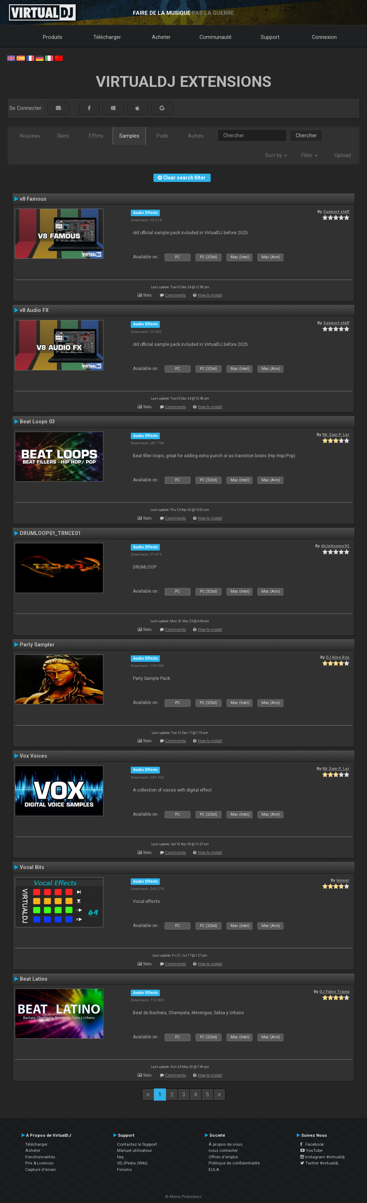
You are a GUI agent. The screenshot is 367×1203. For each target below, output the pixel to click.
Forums (124, 1169)
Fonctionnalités (40, 1156)
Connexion (324, 37)
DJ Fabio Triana (334, 991)
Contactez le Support (137, 1144)
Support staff (336, 211)
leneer (342, 880)
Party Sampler (37, 644)
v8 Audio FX (34, 310)
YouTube (311, 1150)
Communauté (216, 37)
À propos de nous (225, 1144)
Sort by (276, 155)
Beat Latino (34, 979)
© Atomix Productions (183, 1196)
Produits (52, 37)
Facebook (312, 1144)
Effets (96, 136)
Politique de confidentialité (234, 1163)
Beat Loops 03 (37, 421)
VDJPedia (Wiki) (132, 1163)
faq (120, 1156)
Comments (175, 295)
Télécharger (107, 37)
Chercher (306, 135)
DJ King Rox (337, 657)
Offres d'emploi (223, 1156)
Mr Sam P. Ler (335, 434)
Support (270, 37)
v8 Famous (33, 199)
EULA (214, 1169)
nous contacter (223, 1150)
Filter (309, 155)
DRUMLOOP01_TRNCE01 (50, 533)
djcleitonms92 (335, 545)
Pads (162, 136)
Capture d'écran (40, 1169)
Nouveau (30, 136)
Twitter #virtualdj (319, 1163)
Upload (343, 155)
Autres (195, 136)
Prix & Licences (39, 1163)
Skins (63, 136)
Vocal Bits (32, 867)
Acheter (161, 37)
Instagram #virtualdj (322, 1156)
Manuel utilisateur (134, 1150)
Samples (129, 136)
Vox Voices (33, 756)
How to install (210, 295)
